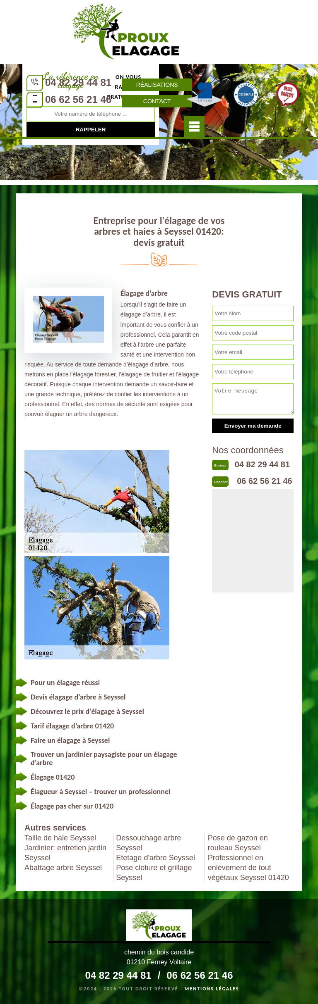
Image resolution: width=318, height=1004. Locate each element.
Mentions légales (212, 989)
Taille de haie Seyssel (60, 838)
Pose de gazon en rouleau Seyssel (238, 843)
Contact (157, 101)
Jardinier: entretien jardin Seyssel (65, 853)
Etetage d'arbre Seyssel (155, 858)
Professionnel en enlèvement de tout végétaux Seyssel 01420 (248, 868)
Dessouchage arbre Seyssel (148, 843)
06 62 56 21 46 (78, 99)
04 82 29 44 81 (78, 82)
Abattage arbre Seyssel (63, 868)
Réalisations (157, 84)
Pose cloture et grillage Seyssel (154, 873)
